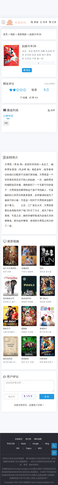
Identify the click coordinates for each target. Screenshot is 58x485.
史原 (34, 55)
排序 (51, 110)
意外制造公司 (8, 298)
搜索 (35, 22)
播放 (27, 70)
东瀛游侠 (25, 268)
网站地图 (38, 439)
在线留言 (18, 439)
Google (36, 444)
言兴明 (28, 55)
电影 (12, 34)
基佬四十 (43, 328)
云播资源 (8, 115)
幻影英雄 (43, 359)
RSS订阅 (11, 444)
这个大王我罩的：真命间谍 (10, 268)
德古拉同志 (7, 359)
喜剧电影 (22, 34)
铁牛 (44, 55)
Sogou (28, 448)
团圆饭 (24, 328)
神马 (40, 448)
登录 (43, 22)
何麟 (43, 51)
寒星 (39, 55)
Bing (47, 444)
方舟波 (28, 58)
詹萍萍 (36, 51)
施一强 (40, 58)
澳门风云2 (44, 298)
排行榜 (28, 439)
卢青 (34, 58)
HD (6, 123)
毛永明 (48, 51)
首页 (5, 34)
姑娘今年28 (29, 46)
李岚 (30, 51)
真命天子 (7, 328)
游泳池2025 (26, 298)
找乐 (41, 268)
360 (17, 448)
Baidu (23, 444)
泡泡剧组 (25, 359)
